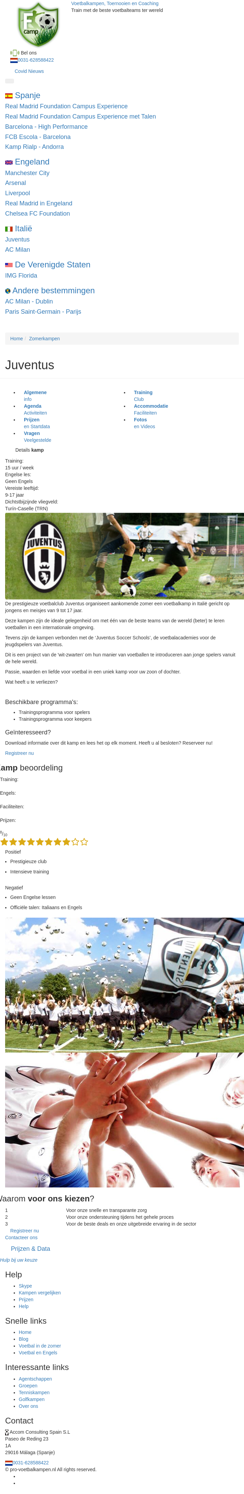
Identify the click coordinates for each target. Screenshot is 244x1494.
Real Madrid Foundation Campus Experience (66, 106)
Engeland (27, 161)
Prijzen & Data (30, 1248)
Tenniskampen (34, 1392)
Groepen (28, 1385)
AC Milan (17, 249)
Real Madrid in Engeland (38, 203)
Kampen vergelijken (40, 1292)
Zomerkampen (44, 338)
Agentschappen (35, 1379)
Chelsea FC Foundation (37, 213)
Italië (18, 228)
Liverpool (17, 193)
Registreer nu (19, 753)
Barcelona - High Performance (46, 126)
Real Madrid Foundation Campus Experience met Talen (80, 116)
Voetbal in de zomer (40, 1346)
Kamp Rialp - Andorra (34, 146)
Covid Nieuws (29, 71)
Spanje (22, 95)
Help (24, 1306)
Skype (25, 1286)
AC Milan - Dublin (29, 301)
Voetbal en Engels (38, 1352)
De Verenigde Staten (47, 264)
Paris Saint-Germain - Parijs (43, 311)
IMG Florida (21, 275)
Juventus (17, 239)
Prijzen (26, 1299)
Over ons (28, 1406)
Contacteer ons (21, 1237)
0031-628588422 (36, 60)
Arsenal (15, 183)
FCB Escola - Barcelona (38, 137)
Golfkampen (31, 1399)
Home (16, 338)
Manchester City (27, 173)
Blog (23, 1339)
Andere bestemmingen (50, 290)
